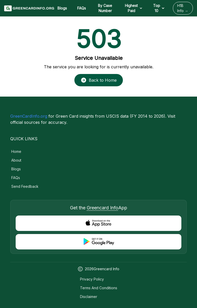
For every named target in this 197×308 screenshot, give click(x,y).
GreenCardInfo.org (28, 116)
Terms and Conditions (98, 288)
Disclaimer (88, 296)
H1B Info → (182, 8)
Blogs (62, 8)
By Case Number (105, 8)
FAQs (81, 8)
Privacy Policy (92, 279)
